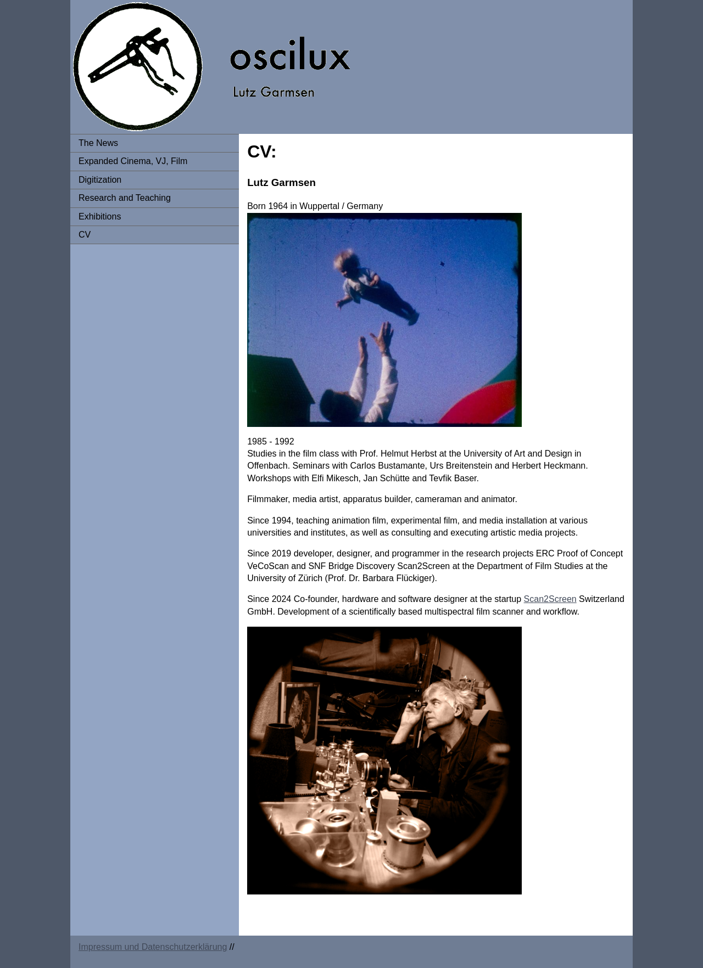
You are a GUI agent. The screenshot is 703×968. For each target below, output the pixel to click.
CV (85, 234)
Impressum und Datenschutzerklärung (153, 947)
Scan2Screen (550, 599)
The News (98, 143)
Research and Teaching (125, 197)
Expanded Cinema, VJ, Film (133, 161)
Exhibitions (100, 216)
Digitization (100, 179)
